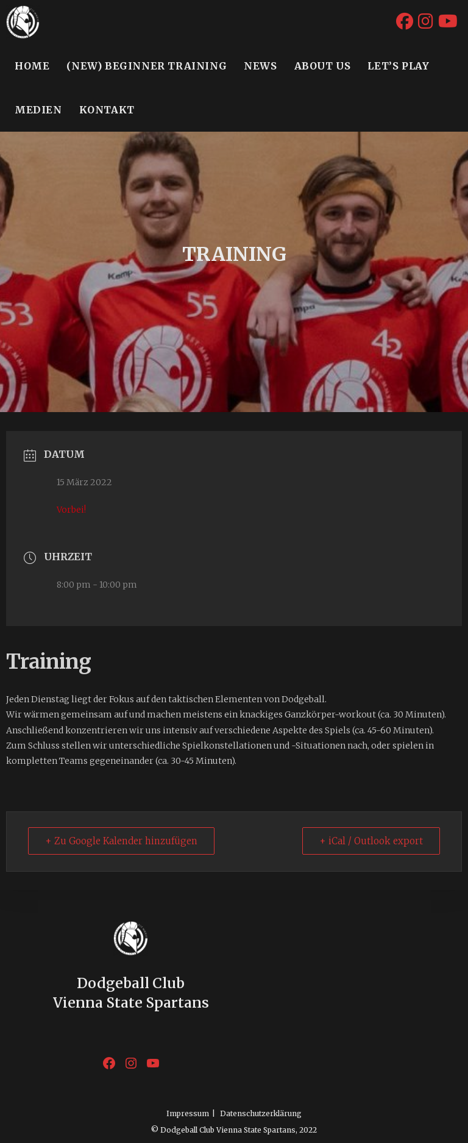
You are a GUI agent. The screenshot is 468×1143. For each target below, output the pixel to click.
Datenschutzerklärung (261, 1113)
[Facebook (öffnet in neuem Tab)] (404, 21)
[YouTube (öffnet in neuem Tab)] (448, 21)
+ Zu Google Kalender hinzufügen (122, 841)
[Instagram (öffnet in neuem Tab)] (425, 21)
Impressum (187, 1113)
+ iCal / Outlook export (370, 841)
